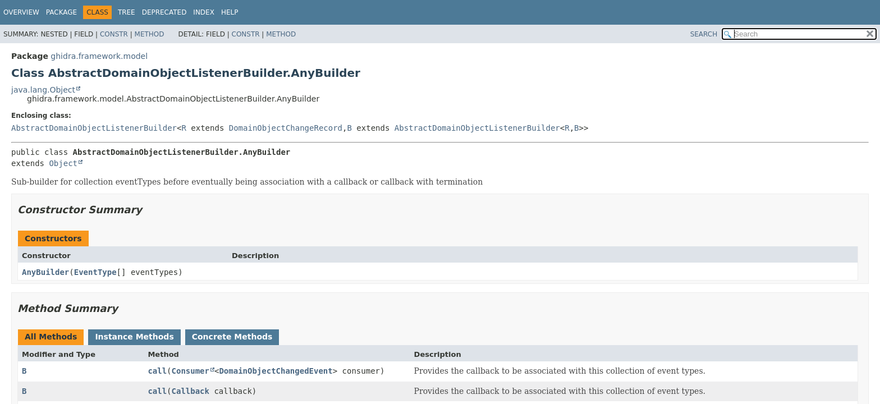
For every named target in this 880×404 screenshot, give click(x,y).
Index (203, 12)
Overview (21, 12)
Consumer (190, 370)
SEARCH (704, 34)
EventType (95, 272)
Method (149, 34)
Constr (114, 34)
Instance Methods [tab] (134, 336)
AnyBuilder (45, 272)
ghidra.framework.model (99, 56)
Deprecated (164, 12)
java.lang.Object (43, 89)
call (157, 370)
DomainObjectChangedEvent (275, 370)
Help (230, 12)
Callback (190, 391)
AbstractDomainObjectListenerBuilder (94, 127)
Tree (126, 12)
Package (61, 12)
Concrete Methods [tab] (232, 336)
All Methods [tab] (51, 336)
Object (63, 163)
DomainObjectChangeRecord (285, 127)
